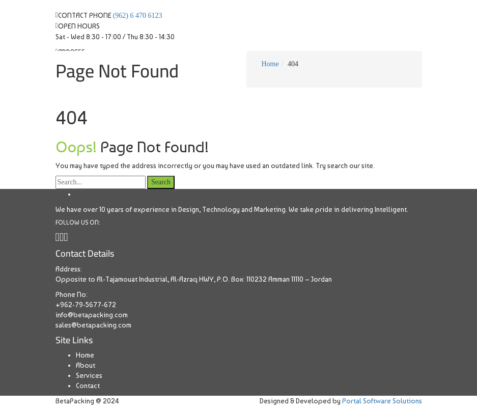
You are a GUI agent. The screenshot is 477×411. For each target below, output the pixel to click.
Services (89, 375)
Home (85, 355)
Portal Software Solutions (382, 401)
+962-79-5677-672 (85, 304)
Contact (88, 385)
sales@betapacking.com (93, 325)
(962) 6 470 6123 (137, 15)
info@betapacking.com (91, 315)
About (85, 365)
